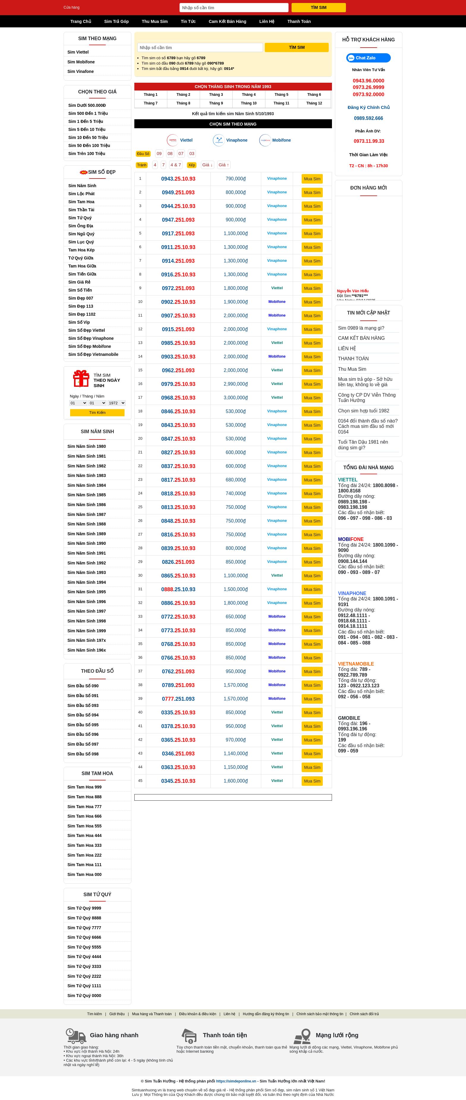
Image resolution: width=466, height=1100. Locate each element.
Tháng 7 (151, 103)
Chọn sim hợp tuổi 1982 (363, 410)
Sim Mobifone (81, 62)
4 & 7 (176, 164)
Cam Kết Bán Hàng (227, 21)
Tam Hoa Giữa (82, 266)
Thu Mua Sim (155, 21)
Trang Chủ (83, 20)
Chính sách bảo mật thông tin (320, 1014)
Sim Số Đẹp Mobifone (89, 346)
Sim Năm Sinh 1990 (86, 543)
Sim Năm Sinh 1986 (86, 504)
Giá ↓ (207, 164)
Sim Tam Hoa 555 (84, 826)
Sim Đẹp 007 (80, 298)
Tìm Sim (319, 7)
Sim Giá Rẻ (79, 282)
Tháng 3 (216, 95)
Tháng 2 (183, 95)
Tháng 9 (216, 103)
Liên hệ (230, 1014)
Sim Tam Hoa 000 (84, 874)
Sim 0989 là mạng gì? (361, 328)
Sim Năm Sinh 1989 (86, 533)
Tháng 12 (314, 103)
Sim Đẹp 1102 (81, 314)
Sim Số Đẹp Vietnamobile (93, 354)
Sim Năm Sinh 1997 (86, 611)
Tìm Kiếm (97, 412)
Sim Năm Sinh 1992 (86, 563)
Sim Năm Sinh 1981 (86, 456)
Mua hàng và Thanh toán (151, 1014)
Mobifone (282, 140)
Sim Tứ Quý (80, 217)
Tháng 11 (281, 103)
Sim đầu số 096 (83, 734)
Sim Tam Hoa (81, 201)
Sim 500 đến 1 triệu (88, 113)
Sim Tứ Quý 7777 (84, 927)
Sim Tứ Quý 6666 (84, 937)
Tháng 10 (249, 103)
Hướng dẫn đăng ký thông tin (266, 1014)
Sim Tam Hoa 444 (84, 835)
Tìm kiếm (94, 1014)
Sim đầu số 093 (83, 705)
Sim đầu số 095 (83, 724)
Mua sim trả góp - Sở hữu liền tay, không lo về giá (365, 382)
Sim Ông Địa (80, 225)
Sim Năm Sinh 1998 (86, 621)
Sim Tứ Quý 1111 (84, 985)
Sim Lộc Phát (81, 193)
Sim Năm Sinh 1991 (86, 553)
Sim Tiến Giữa (82, 274)
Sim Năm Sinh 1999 (86, 630)
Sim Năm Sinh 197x (86, 640)
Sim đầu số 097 (83, 744)
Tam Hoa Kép (81, 250)
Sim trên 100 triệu (86, 153)
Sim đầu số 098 (83, 754)
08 (170, 153)
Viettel (186, 140)
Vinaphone (236, 140)
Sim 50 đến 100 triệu (89, 145)
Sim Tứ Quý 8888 (84, 918)
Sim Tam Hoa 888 (84, 796)
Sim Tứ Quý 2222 (84, 976)
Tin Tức (188, 21)
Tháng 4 (249, 95)
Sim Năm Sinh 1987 (86, 514)
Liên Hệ (267, 21)
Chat (368, 60)
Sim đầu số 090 (83, 685)
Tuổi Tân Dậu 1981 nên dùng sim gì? (363, 444)
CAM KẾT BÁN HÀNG (361, 338)
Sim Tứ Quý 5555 (84, 947)
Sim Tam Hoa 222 (84, 855)
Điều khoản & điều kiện (197, 1014)
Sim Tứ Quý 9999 (84, 908)
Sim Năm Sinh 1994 (86, 582)
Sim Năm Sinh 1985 (86, 494)
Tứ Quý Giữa (80, 258)
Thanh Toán (299, 21)
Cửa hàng (71, 8)
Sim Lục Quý (81, 242)
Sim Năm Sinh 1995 (86, 591)
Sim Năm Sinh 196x (86, 650)
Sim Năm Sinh (82, 185)
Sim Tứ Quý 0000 (84, 995)
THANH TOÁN (353, 358)
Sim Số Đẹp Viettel (86, 330)
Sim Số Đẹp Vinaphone (91, 338)
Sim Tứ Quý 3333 (84, 966)
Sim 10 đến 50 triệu (88, 137)
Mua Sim (312, 178)
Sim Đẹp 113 (80, 306)
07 (181, 153)
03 (191, 153)
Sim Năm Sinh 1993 (86, 572)
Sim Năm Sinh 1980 (86, 446)
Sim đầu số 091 (83, 695)
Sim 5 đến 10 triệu (87, 129)
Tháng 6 (314, 95)
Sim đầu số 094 (83, 715)
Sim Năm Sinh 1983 (86, 475)
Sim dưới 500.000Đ (87, 105)
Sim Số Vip (79, 322)
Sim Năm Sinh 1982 (86, 466)
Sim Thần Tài (81, 209)
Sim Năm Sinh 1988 (86, 524)
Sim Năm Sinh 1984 (86, 485)
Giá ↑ (224, 164)
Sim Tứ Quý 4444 (84, 956)
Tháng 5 (281, 95)
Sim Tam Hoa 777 (84, 806)
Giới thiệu (117, 1014)
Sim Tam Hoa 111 (84, 864)
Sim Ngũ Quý (81, 233)
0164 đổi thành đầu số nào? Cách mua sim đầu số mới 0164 (368, 426)
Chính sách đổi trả (364, 1014)
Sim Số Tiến (80, 290)
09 (159, 153)
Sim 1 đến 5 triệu (85, 121)
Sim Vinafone (80, 71)
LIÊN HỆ (347, 348)
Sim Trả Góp (116, 21)
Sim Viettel (78, 52)
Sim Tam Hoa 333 (84, 845)
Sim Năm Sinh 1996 (86, 601)
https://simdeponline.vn (236, 1081)
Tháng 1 (151, 95)
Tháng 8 (183, 103)
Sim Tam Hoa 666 (84, 816)
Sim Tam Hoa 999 (84, 787)
